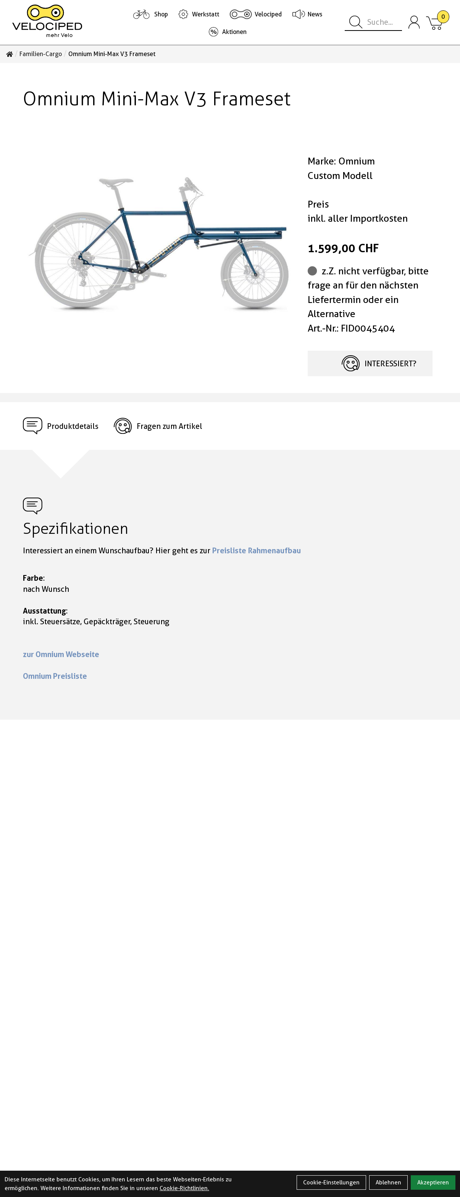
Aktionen (234, 31)
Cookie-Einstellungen (331, 1182)
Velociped (268, 14)
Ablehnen (388, 1182)
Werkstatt (205, 14)
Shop (161, 14)
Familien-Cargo (40, 54)
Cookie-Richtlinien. (184, 1188)
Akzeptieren (433, 1182)
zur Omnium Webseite (61, 654)
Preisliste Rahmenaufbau (256, 550)
